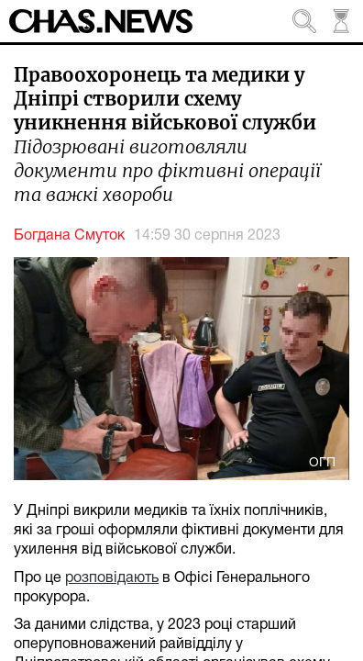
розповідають (112, 578)
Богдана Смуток (69, 236)
